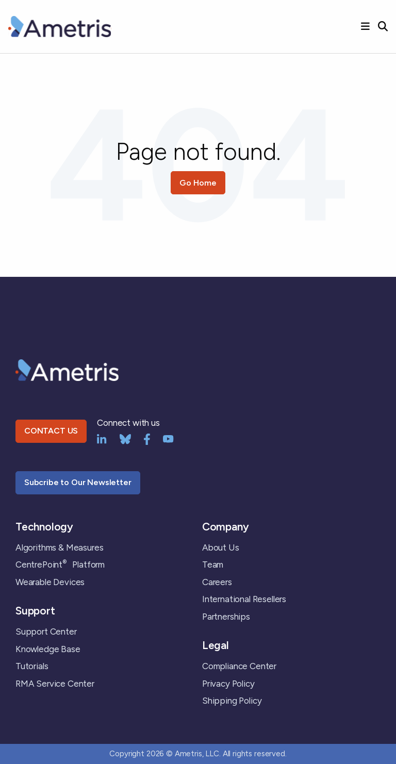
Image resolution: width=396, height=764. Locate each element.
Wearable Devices (50, 582)
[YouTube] (168, 438)
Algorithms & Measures (59, 547)
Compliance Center (239, 666)
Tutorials (31, 666)
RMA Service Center (54, 683)
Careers (217, 582)
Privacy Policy (228, 683)
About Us (220, 547)
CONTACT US (51, 431)
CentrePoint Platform (60, 564)
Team (212, 564)
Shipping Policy (231, 700)
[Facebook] (147, 438)
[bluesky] (125, 438)
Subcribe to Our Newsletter (77, 482)
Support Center (46, 631)
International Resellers (244, 599)
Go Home (198, 183)
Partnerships (226, 616)
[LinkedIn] (102, 438)
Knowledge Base (47, 649)
